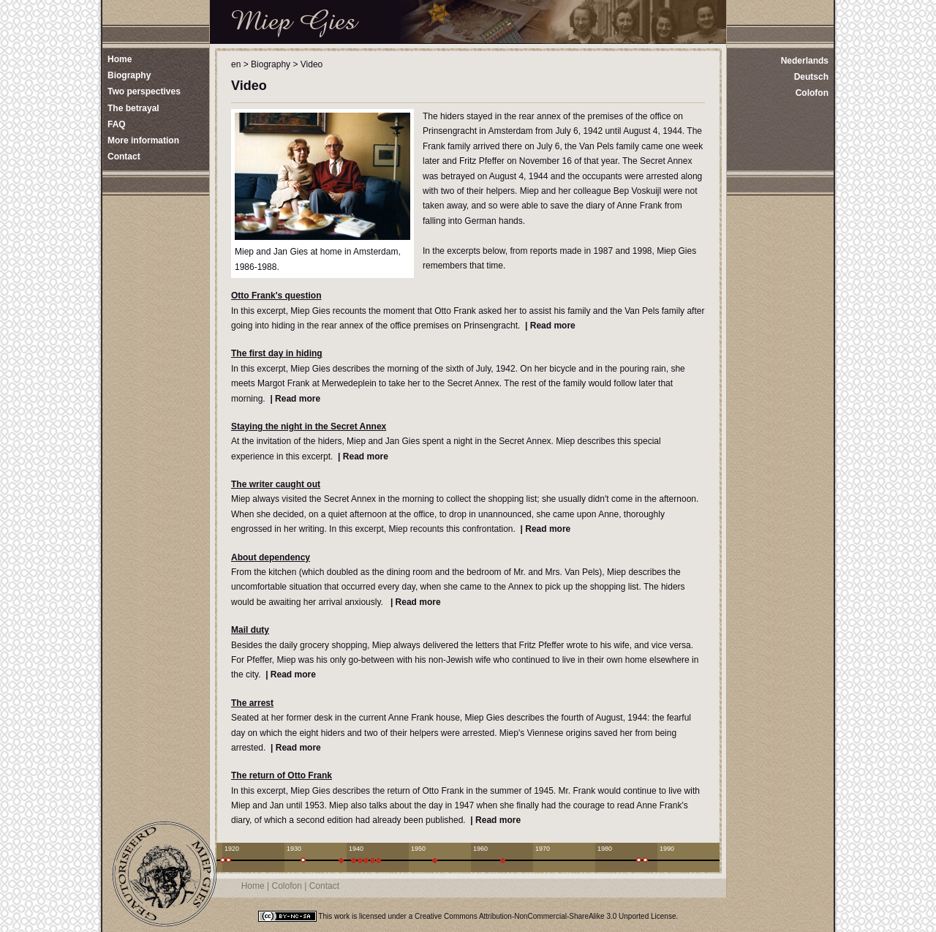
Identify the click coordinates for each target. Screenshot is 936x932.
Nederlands (805, 61)
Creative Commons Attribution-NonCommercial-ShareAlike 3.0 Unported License (545, 916)
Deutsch (811, 77)
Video (311, 64)
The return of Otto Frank (281, 775)
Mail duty (250, 630)
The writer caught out (275, 484)
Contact (324, 886)
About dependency (270, 557)
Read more (552, 325)
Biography (270, 64)
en (236, 64)
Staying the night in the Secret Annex (308, 426)
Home (253, 886)
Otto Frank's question (276, 295)
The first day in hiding (276, 353)
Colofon (812, 93)
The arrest (252, 703)
